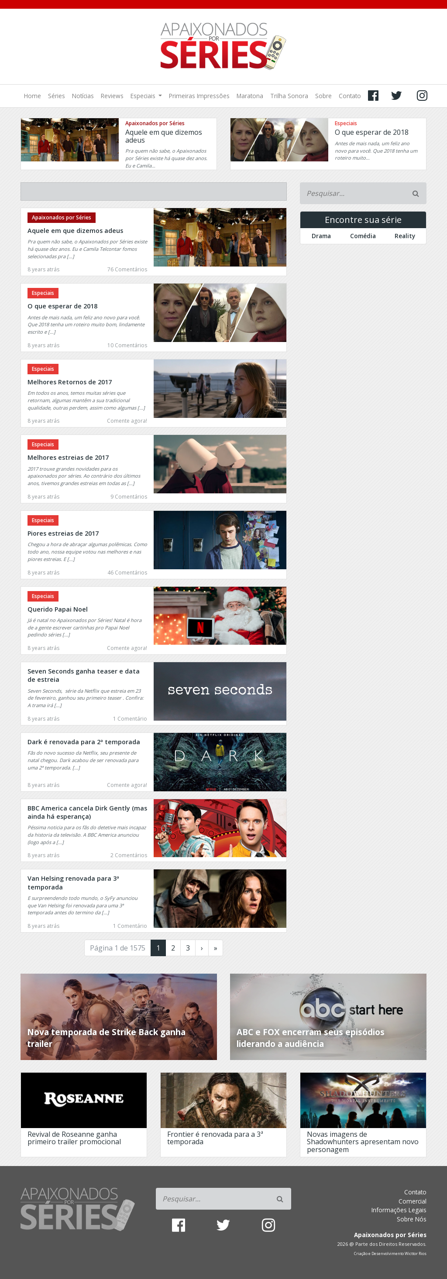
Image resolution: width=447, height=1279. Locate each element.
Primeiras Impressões (199, 96)
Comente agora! (127, 420)
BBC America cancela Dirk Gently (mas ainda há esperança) (87, 812)
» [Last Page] (215, 948)
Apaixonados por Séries (155, 123)
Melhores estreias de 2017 (68, 457)
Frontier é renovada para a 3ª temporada (215, 1138)
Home (32, 96)
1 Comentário (130, 718)
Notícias (83, 96)
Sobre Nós (411, 1219)
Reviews (112, 96)
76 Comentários (127, 269)
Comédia (363, 236)
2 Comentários (128, 855)
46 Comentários (127, 572)
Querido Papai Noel (58, 609)
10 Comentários (127, 345)
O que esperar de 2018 (372, 132)
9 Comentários (128, 496)
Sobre (323, 96)
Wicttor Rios (415, 1253)
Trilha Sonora (289, 96)
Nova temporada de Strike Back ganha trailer (106, 1038)
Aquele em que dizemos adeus (163, 136)
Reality (405, 236)
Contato (350, 96)
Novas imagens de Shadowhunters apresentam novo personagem (363, 1141)
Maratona (250, 96)
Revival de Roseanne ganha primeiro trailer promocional (74, 1138)
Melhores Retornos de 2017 (70, 382)
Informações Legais (398, 1210)
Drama (321, 236)
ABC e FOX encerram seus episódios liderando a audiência (311, 1038)
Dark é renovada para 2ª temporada (84, 742)
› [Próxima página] (202, 948)
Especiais (144, 96)
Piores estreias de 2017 (63, 533)
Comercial (412, 1201)
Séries (56, 96)
